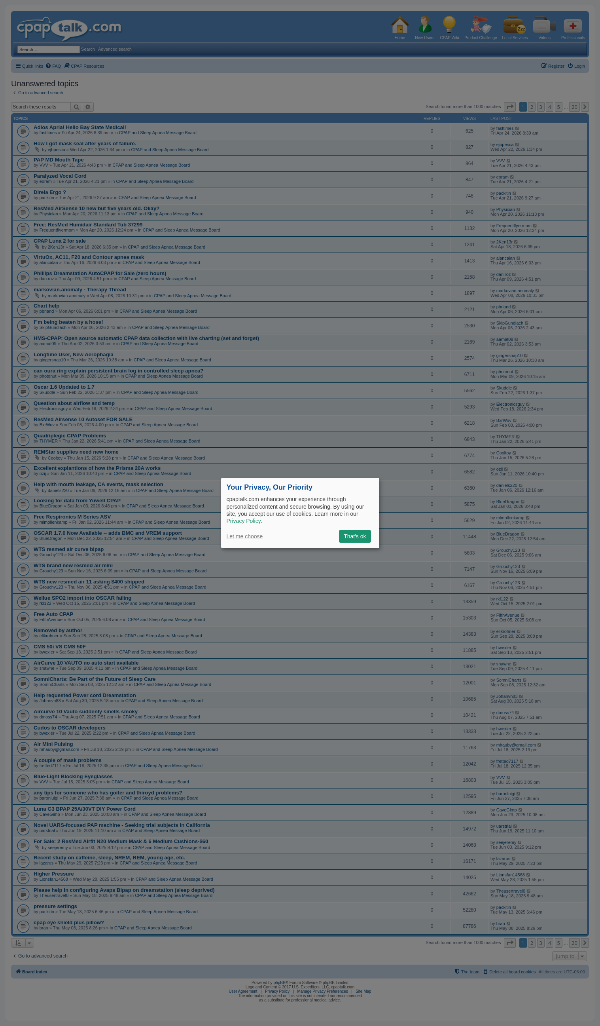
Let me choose (245, 536)
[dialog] (300, 513)
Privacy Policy (244, 521)
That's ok (355, 536)
